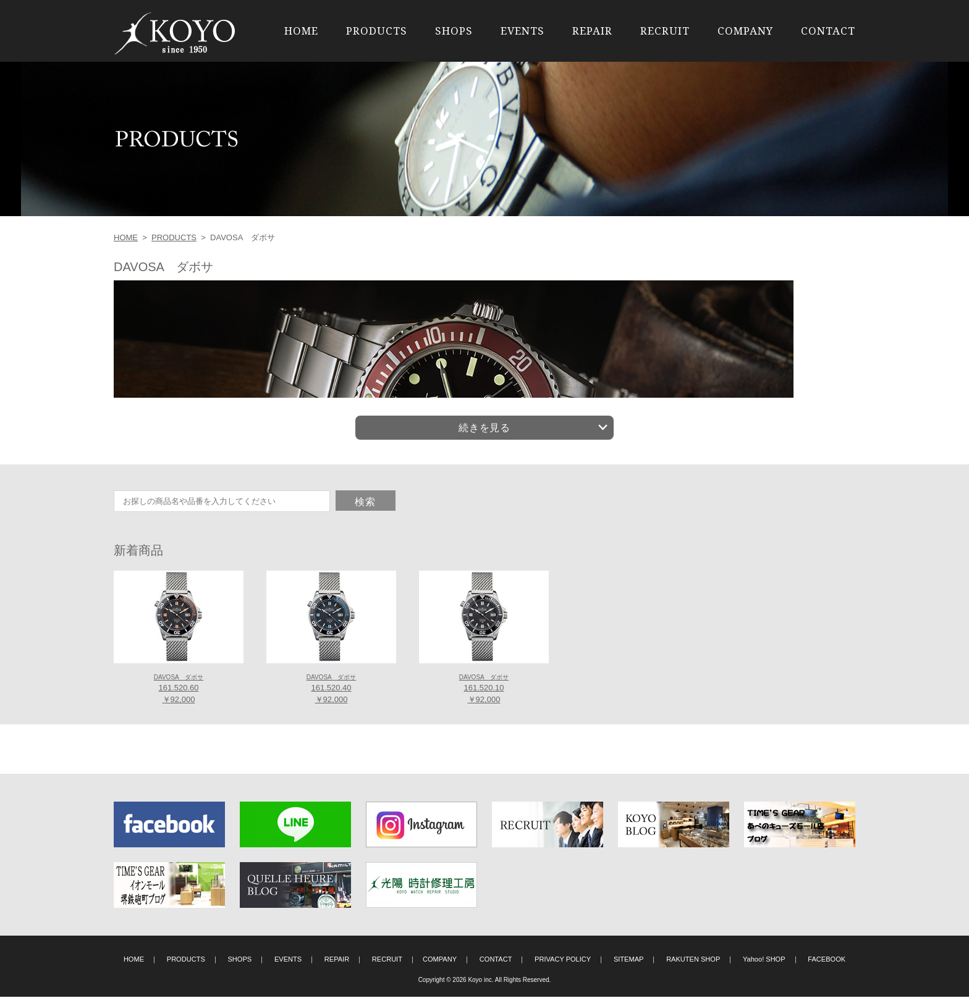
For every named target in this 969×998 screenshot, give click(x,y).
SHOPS (454, 30)
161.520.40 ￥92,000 (331, 690)
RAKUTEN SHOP (693, 960)
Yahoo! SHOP (764, 960)
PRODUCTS (376, 30)
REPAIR (592, 30)
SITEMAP (629, 960)
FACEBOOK (826, 960)
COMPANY (745, 30)
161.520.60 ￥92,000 (178, 690)
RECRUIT (665, 30)
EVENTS (522, 30)
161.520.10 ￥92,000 (484, 690)
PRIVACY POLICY (563, 960)
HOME (301, 30)
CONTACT (828, 30)
